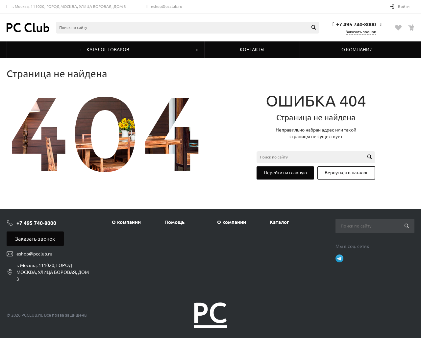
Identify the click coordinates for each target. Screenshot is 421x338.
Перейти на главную (285, 172)
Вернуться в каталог (346, 172)
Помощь (174, 222)
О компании (126, 222)
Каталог (279, 222)
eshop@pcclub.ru (166, 6)
